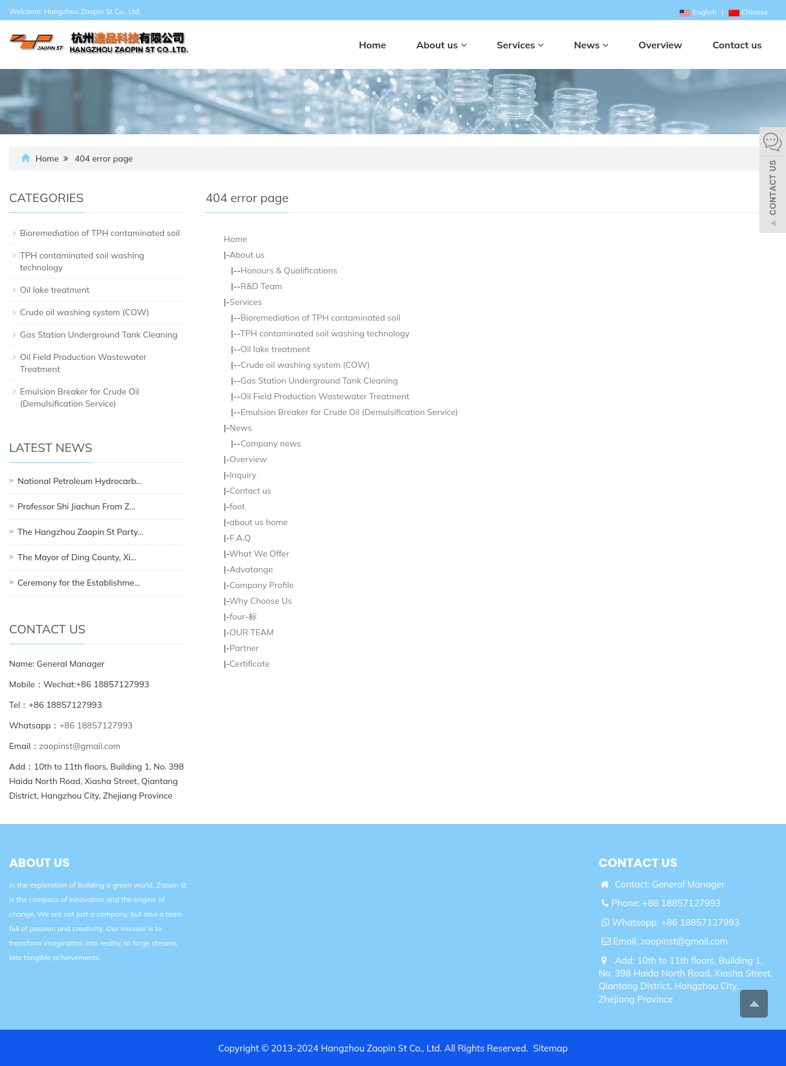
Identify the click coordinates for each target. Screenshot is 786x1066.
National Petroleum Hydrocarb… (79, 481)
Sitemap (550, 1048)
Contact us (250, 490)
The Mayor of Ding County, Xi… (77, 557)
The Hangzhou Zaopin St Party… (80, 531)
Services (245, 301)
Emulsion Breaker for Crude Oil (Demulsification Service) (349, 412)
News (241, 427)
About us (246, 254)
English (698, 11)
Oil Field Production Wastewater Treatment (325, 396)
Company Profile (262, 585)
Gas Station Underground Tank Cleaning (319, 380)
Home (47, 158)
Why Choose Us (260, 600)
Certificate (250, 663)
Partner (244, 648)
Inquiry (243, 474)
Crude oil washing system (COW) (305, 364)
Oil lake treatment (275, 349)
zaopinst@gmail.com (80, 746)
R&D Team (261, 286)
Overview (248, 459)
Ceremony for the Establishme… (79, 582)
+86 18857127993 (95, 725)
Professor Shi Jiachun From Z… (76, 506)
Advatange (251, 569)
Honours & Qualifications (289, 270)
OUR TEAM (252, 632)
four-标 (243, 616)
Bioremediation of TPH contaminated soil (320, 317)
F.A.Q (240, 537)
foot (237, 506)
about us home (259, 522)
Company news (271, 443)
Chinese (748, 11)
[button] (464, 45)
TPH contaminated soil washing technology (324, 333)
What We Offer (259, 553)
